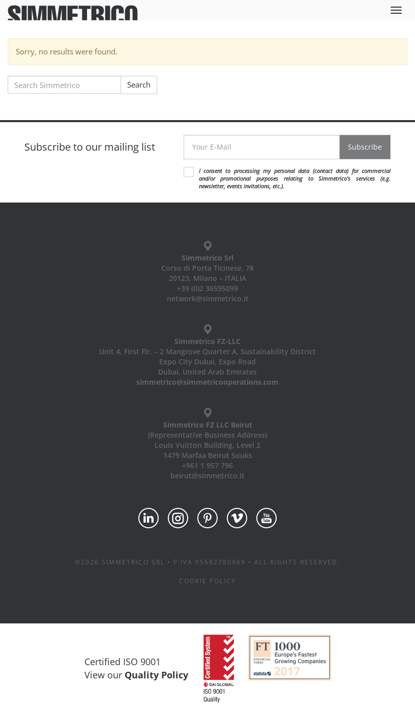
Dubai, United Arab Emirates (207, 372)
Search (139, 84)
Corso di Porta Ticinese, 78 (207, 268)
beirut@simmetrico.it (207, 475)
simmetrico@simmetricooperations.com (207, 382)
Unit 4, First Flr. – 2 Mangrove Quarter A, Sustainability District (207, 351)
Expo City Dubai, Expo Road (207, 361)
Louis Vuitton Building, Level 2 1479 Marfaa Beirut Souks (207, 450)
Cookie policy (207, 581)
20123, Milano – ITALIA (207, 278)
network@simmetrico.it (208, 298)
